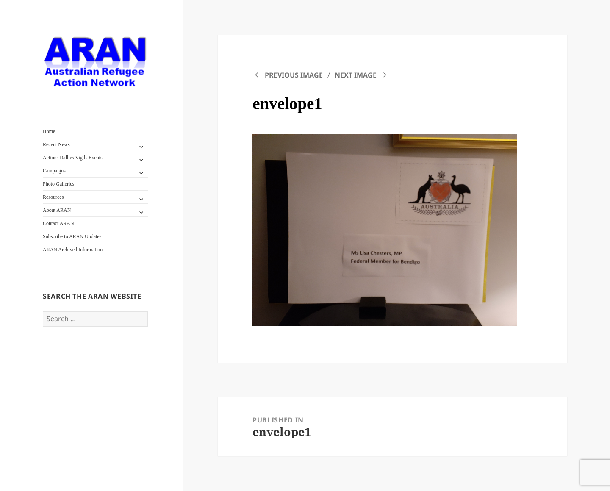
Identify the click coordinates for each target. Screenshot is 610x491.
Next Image (356, 75)
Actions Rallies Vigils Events (73, 158)
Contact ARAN (58, 223)
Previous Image (294, 75)
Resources (53, 197)
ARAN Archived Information (73, 249)
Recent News (56, 144)
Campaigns (54, 171)
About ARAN (57, 210)
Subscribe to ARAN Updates (72, 236)
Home (49, 131)
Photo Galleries (58, 184)
